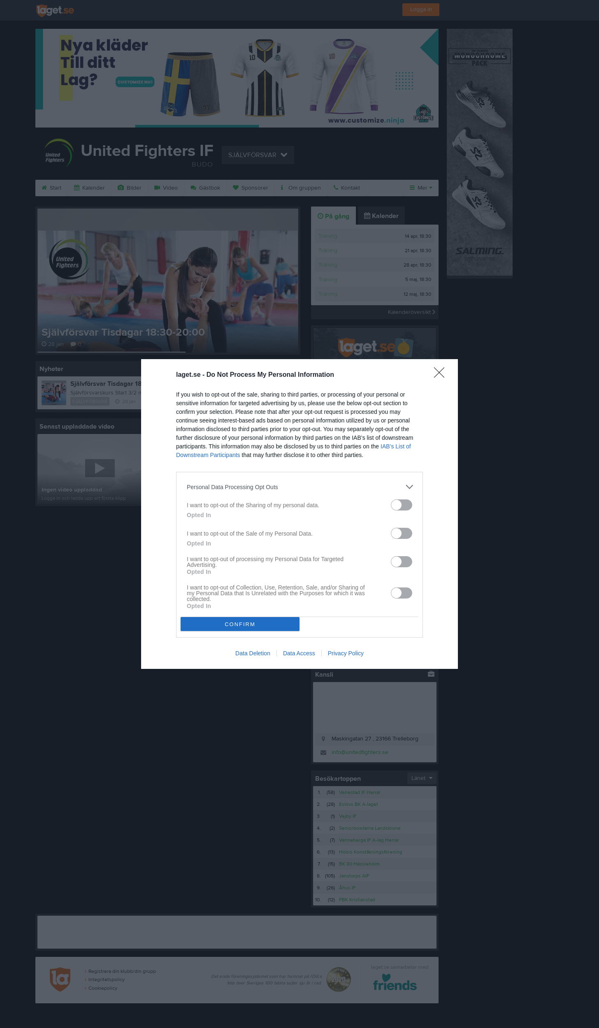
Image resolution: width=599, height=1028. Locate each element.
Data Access (299, 653)
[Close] (442, 375)
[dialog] (299, 514)
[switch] (401, 505)
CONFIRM (240, 624)
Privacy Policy (346, 653)
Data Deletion (252, 653)
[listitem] (299, 487)
